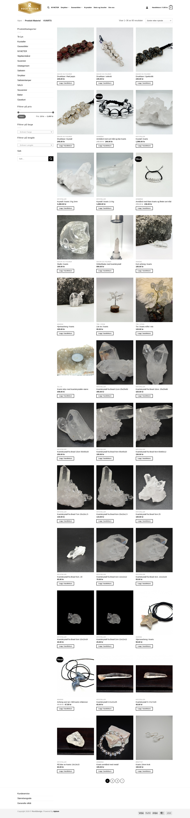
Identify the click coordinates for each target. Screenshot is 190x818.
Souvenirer (22, 90)
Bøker (20, 95)
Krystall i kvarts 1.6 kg (105, 202)
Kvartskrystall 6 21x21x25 (106, 702)
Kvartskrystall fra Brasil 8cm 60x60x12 (151, 452)
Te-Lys (20, 37)
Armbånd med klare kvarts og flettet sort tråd (153, 202)
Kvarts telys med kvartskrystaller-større (72, 389)
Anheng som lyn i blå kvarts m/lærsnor (72, 702)
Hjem (19, 21)
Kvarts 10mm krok (143, 765)
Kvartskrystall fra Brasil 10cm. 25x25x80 (152, 389)
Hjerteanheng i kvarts (65, 327)
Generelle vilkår (24, 803)
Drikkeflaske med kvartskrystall (108, 264)
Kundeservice (23, 794)
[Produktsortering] (159, 20)
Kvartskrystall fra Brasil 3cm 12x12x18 (72, 639)
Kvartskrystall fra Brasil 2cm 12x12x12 (111, 639)
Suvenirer (21, 61)
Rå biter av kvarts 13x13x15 (68, 765)
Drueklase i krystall (64, 139)
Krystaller (88, 7)
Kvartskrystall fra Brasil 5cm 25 (148, 514)
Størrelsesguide (24, 798)
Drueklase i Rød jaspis (66, 76)
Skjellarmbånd (23, 56)
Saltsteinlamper (24, 80)
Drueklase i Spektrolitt (144, 76)
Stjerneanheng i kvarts (145, 639)
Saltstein (21, 71)
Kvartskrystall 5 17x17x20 (146, 702)
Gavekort (21, 100)
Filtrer (21, 116)
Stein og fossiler (100, 7)
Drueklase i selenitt (104, 76)
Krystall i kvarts (142, 139)
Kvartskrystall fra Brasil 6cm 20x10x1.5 (111, 514)
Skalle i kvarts (62, 264)
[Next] (122, 781)
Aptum (56, 811)
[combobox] (35, 132)
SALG (20, 85)
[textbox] (35, 132)
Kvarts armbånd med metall (107, 765)
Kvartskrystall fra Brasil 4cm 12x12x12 (111, 577)
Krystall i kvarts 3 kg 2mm (67, 202)
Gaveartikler (76, 7)
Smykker (65, 7)
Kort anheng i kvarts (144, 264)
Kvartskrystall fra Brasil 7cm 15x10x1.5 (72, 514)
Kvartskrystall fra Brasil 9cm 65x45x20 (111, 452)
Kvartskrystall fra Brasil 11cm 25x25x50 (112, 389)
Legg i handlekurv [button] (65, 83)
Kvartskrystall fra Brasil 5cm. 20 (69, 577)
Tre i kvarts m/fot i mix (144, 327)
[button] (147, 7)
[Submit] (50, 158)
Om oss (111, 7)
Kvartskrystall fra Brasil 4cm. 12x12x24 (151, 577)
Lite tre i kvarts (102, 327)
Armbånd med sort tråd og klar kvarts (111, 139)
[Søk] (48, 7)
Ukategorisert (23, 66)
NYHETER (55, 7)
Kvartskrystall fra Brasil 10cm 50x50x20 (73, 452)
